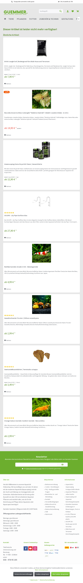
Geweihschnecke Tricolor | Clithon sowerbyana (21, 318)
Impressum (48, 514)
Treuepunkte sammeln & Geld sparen (24, 1)
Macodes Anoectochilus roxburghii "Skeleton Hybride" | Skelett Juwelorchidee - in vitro (36, 113)
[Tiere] (11, 19)
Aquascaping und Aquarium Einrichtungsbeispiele (72, 499)
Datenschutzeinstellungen (23, 574)
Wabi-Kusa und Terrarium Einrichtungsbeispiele (72, 531)
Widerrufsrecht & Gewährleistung (50, 505)
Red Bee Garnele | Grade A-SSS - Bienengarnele (21, 267)
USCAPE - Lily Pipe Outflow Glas (15, 215)
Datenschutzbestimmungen (34, 469)
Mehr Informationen (41, 570)
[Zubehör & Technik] (49, 19)
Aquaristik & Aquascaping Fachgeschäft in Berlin (72, 486)
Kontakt (47, 499)
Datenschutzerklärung (52, 509)
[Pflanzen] (21, 19)
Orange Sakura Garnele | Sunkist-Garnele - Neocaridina (24, 421)
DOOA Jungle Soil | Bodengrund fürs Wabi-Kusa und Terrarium (27, 61)
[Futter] (33, 19)
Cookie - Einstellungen (52, 487)
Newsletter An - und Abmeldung (51, 495)
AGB (46, 512)
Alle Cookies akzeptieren (60, 574)
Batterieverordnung (51, 484)
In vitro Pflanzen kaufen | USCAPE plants (71, 516)
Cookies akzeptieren (42, 574)
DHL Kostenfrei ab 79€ (66, 1)
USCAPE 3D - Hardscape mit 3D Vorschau (71, 524)
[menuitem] (77, 11)
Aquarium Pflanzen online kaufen (71, 493)
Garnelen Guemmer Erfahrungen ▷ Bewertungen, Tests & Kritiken (73, 508)
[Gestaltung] (67, 19)
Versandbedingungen (52, 502)
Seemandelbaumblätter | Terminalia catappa (21, 369)
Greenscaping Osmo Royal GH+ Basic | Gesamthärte (23, 164)
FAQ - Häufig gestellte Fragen (52, 490)
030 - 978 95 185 (10, 560)
